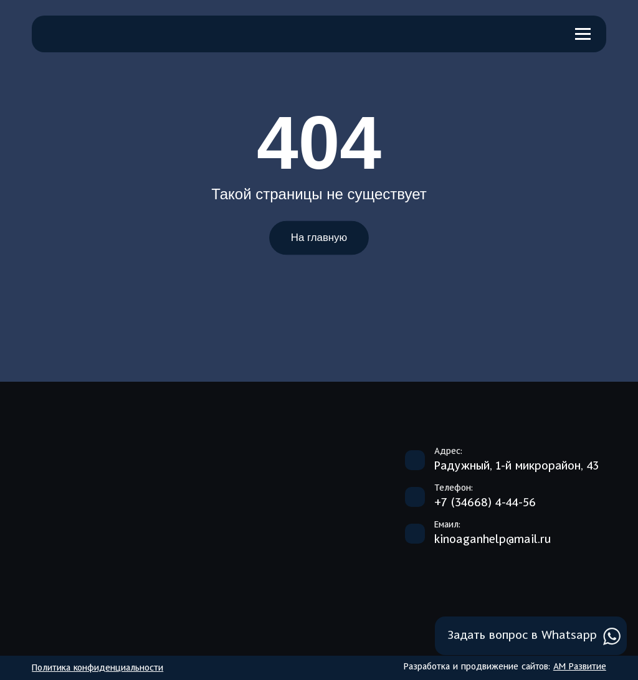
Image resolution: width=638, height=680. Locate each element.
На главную (319, 237)
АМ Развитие (579, 667)
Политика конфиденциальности (97, 668)
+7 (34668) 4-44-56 (485, 503)
